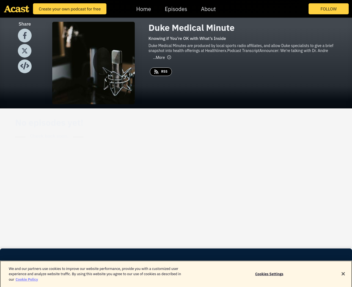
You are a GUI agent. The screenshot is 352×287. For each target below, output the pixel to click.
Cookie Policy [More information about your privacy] (26, 280)
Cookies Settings (269, 275)
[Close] (343, 275)
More (162, 57)
